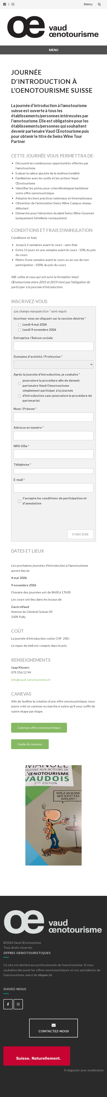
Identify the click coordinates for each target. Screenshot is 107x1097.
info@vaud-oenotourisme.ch (30, 680)
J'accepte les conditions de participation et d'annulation (54, 500)
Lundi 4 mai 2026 (32, 324)
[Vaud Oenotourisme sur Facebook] (8, 1004)
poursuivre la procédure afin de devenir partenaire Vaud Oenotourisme (49, 382)
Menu (88, 4)
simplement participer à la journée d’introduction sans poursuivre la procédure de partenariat (55, 395)
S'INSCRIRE (80, 534)
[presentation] (47, 518)
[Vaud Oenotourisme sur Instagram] (18, 1004)
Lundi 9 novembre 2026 (37, 330)
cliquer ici (45, 975)
